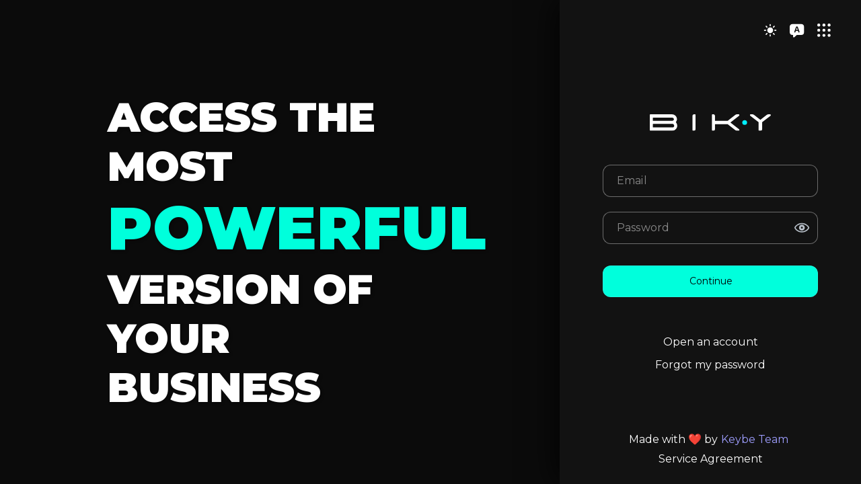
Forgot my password (710, 364)
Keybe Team (754, 439)
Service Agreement (711, 458)
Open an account (710, 341)
